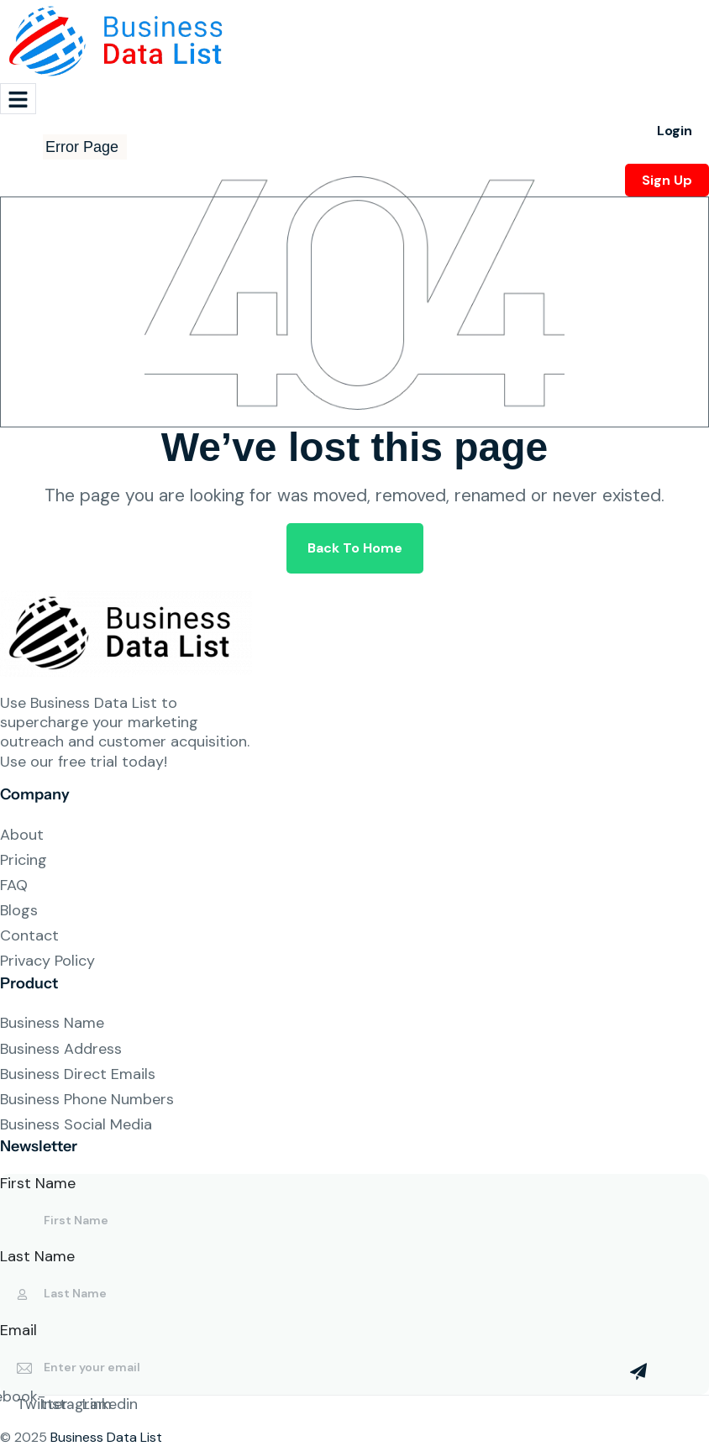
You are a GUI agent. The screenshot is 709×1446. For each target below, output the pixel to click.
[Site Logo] (122, 40)
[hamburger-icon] (18, 98)
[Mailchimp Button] (638, 1371)
